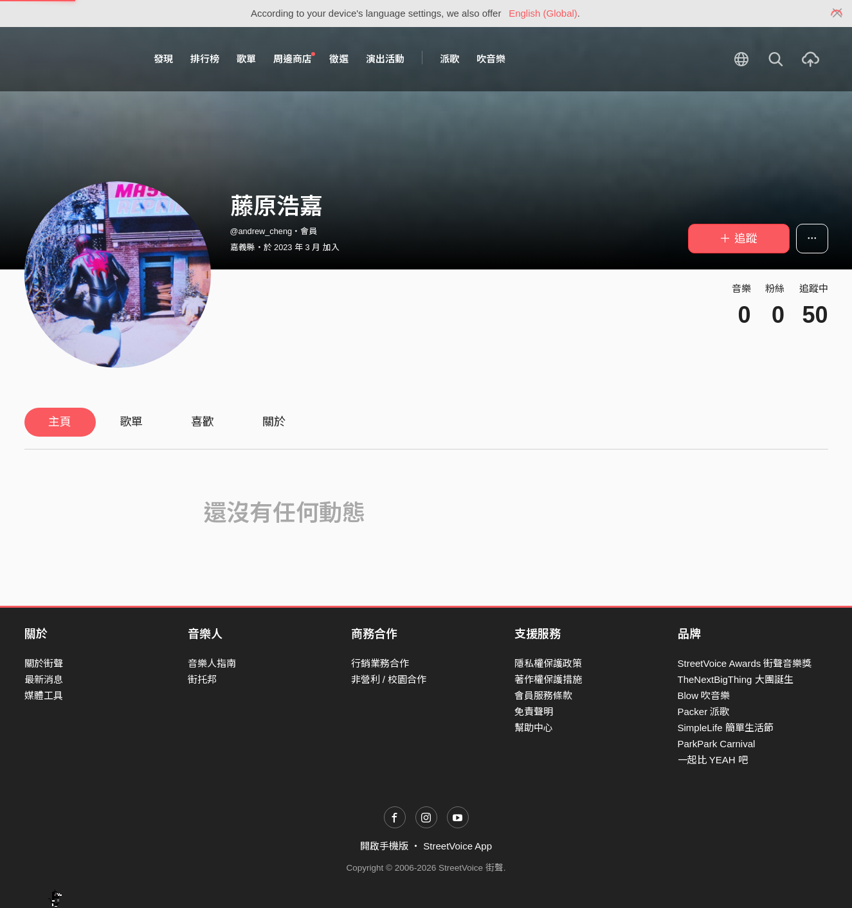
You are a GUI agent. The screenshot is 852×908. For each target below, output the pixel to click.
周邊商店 (294, 58)
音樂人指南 (212, 663)
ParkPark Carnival (717, 743)
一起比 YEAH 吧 (713, 759)
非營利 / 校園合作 (389, 679)
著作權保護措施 (548, 679)
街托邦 (202, 679)
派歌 (449, 58)
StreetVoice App (457, 845)
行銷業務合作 (380, 663)
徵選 (339, 58)
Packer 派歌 (704, 711)
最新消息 (43, 679)
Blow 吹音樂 (704, 695)
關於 (274, 421)
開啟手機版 (384, 845)
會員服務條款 (543, 695)
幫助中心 (533, 727)
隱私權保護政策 (548, 663)
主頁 (59, 421)
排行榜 (204, 58)
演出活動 (385, 58)
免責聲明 (533, 711)
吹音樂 (490, 58)
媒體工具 (43, 695)
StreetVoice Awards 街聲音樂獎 (745, 663)
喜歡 (202, 421)
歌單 (246, 58)
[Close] (837, 13)
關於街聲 (43, 663)
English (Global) (543, 13)
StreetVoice (77, 59)
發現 (163, 58)
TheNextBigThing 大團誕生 (735, 679)
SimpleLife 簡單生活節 (726, 727)
